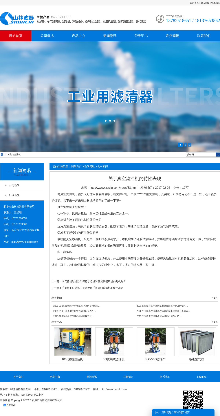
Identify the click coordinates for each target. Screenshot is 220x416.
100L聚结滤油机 (13, 154)
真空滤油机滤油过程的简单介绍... (159, 316)
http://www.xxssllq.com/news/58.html (113, 187)
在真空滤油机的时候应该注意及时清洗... (162, 306)
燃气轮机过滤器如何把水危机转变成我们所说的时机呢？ (94, 281)
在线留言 (128, 376)
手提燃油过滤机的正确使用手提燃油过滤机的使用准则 (92, 287)
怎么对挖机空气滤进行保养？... (74, 311)
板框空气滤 (196, 359)
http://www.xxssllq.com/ (24, 241)
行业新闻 (14, 195)
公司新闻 (103, 166)
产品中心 (78, 36)
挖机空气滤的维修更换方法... (73, 316)
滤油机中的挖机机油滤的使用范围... (76, 306)
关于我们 (18, 376)
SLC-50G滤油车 (155, 359)
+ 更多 (215, 298)
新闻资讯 (109, 36)
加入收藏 (205, 2)
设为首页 (194, 2)
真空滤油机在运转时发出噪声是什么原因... (163, 311)
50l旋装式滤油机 (113, 359)
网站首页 (15, 36)
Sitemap (201, 376)
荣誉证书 (141, 36)
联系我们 (215, 2)
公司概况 (47, 36)
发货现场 (172, 36)
